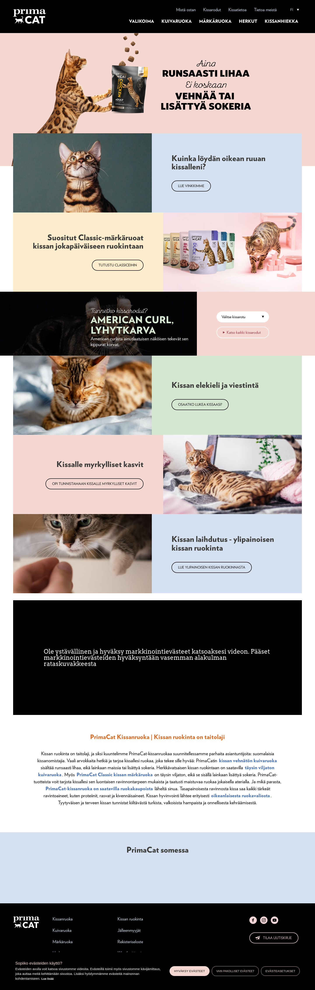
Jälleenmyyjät (129, 930)
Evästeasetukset (280, 971)
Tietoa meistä (265, 9)
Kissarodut (212, 9)
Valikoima (141, 21)
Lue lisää (47, 978)
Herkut (248, 21)
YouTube (274, 920)
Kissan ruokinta (130, 918)
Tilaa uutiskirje (277, 938)
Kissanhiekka (281, 21)
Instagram (264, 920)
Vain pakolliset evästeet (235, 971)
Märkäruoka (215, 21)
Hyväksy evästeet (189, 971)
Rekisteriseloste (130, 941)
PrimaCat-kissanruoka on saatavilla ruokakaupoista (99, 788)
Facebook (253, 920)
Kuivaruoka (176, 21)
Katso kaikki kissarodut (244, 332)
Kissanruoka (62, 918)
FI (291, 10)
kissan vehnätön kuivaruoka (248, 760)
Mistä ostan (186, 9)
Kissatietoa (237, 9)
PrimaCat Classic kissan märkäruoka (115, 774)
